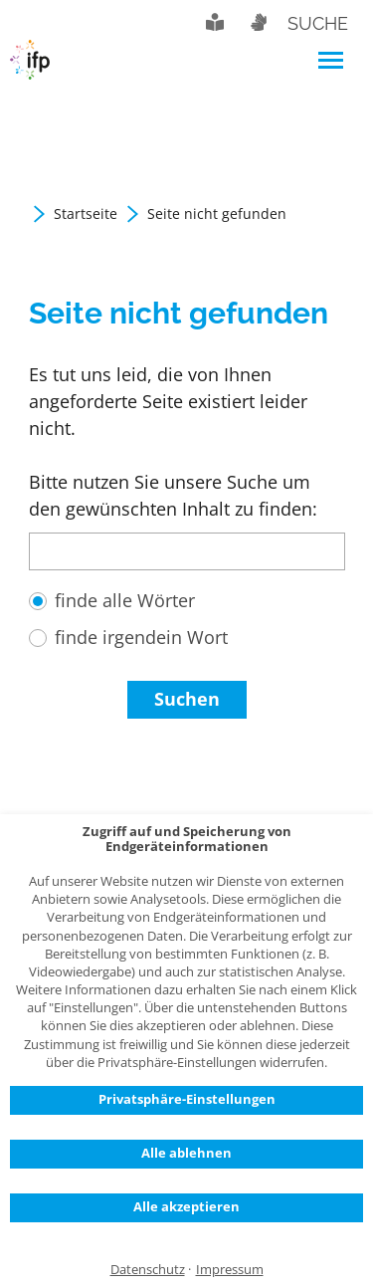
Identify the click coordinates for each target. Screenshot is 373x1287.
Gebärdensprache (258, 22)
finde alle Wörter (125, 600)
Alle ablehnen (186, 1153)
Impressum (230, 1269)
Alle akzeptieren (186, 1206)
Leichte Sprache (215, 22)
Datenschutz (147, 1269)
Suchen (187, 699)
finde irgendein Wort (141, 637)
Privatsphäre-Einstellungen (187, 1099)
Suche (317, 23)
